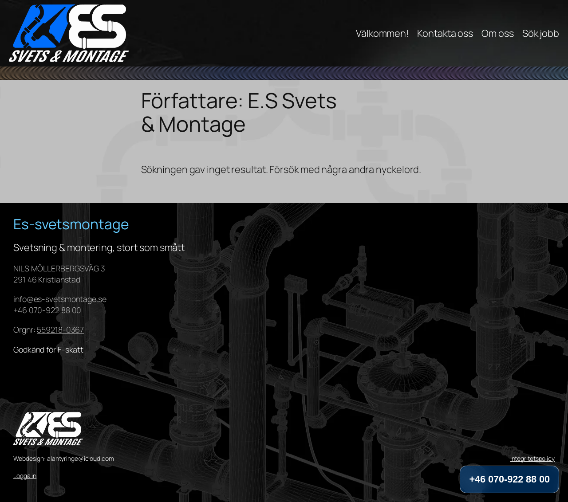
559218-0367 (60, 329)
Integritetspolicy (532, 458)
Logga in (24, 475)
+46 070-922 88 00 (509, 479)
